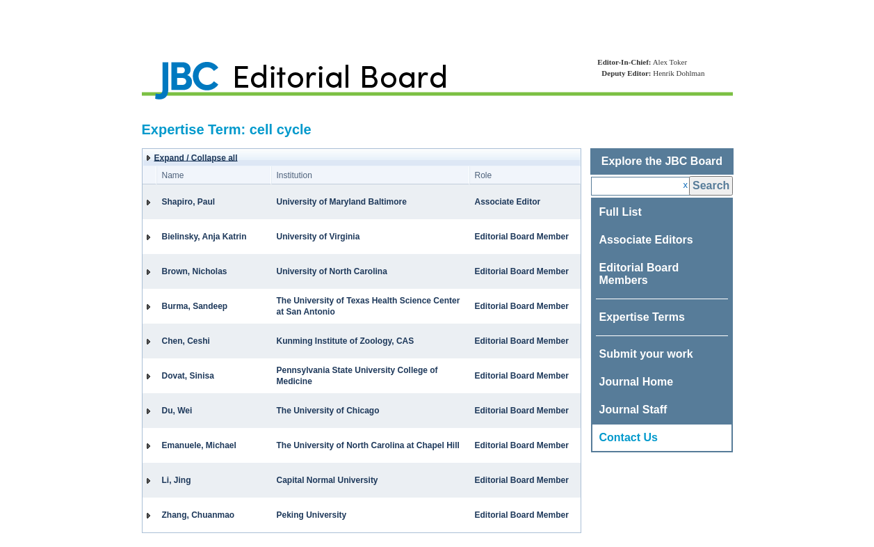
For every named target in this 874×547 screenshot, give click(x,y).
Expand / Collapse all (196, 158)
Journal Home (636, 382)
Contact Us (628, 437)
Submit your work (646, 354)
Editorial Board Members (639, 274)
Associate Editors (646, 240)
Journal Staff (633, 409)
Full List (620, 212)
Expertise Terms (642, 317)
